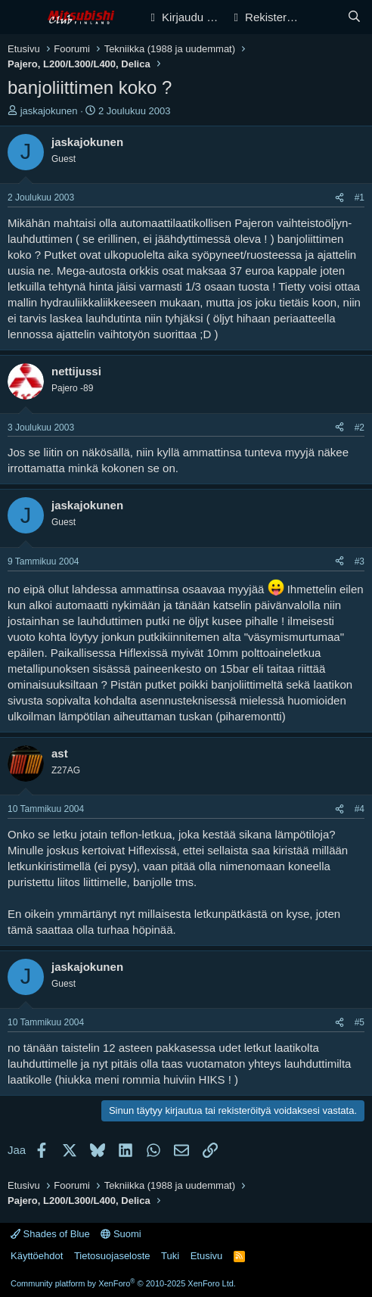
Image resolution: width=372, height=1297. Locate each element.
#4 (359, 809)
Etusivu (207, 1255)
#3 (359, 561)
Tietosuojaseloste (112, 1255)
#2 (359, 427)
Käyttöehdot (37, 1255)
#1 (359, 197)
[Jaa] (339, 198)
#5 (359, 1022)
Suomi (121, 1233)
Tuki (170, 1255)
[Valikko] (21, 17)
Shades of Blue (50, 1233)
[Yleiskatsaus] (324, 17)
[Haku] (354, 17)
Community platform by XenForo (123, 1283)
